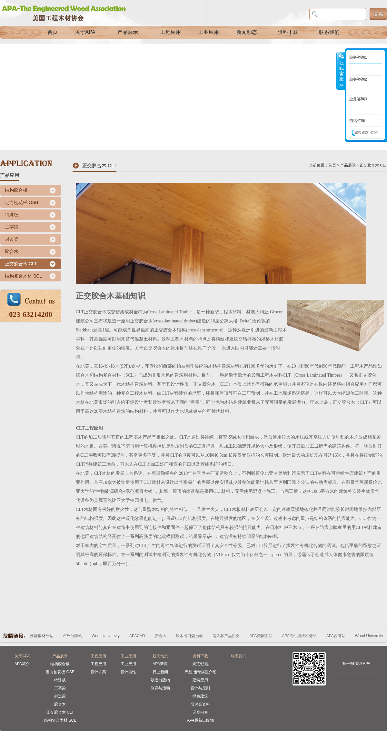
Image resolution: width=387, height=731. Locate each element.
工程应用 (170, 32)
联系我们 (329, 32)
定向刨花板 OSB (21, 202)
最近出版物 (160, 680)
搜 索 (378, 13)
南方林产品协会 (227, 636)
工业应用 (208, 32)
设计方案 (98, 672)
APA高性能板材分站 (37, 636)
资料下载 (288, 32)
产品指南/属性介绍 (200, 672)
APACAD (138, 636)
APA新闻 (160, 664)
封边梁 (11, 239)
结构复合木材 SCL (23, 276)
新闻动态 (246, 32)
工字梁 (11, 226)
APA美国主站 (262, 636)
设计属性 (128, 672)
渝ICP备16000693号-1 (355, 673)
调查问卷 (200, 712)
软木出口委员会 (190, 636)
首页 (52, 32)
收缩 (340, 71)
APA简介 (22, 664)
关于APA (85, 32)
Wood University (107, 636)
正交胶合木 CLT (21, 263)
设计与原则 (200, 688)
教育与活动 (160, 688)
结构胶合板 (16, 190)
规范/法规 (200, 664)
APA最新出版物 (200, 720)
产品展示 (127, 32)
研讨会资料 (200, 704)
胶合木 (11, 251)
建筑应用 (200, 680)
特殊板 (11, 214)
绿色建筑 (200, 696)
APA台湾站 (73, 636)
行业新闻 (160, 672)
